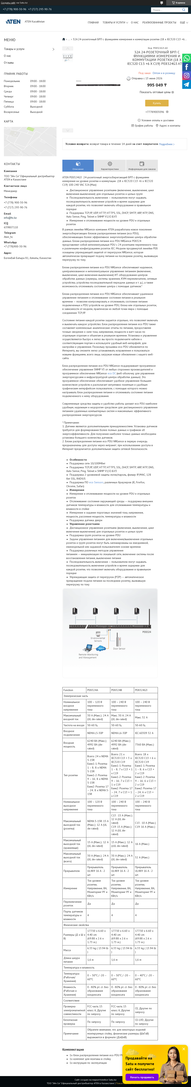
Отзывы (9, 62)
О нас (135, 22)
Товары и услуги (114, 22)
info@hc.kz (10, 217)
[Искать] (183, 9)
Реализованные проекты (159, 22)
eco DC (112, 373)
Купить (157, 103)
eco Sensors (96, 482)
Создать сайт (8, 2)
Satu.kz (112, 1079)
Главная (93, 22)
